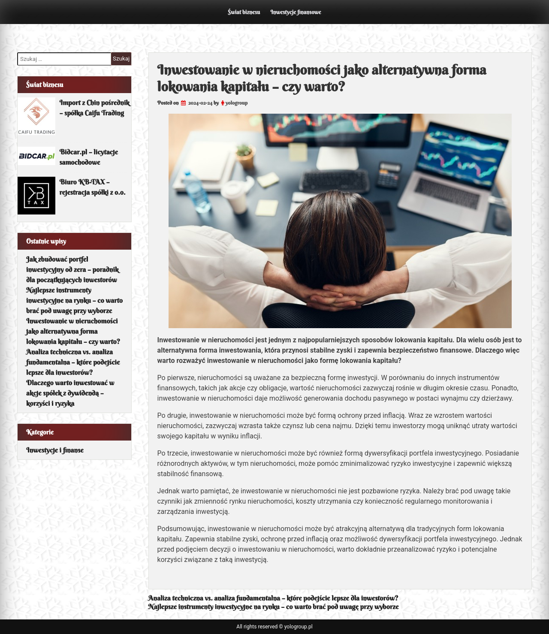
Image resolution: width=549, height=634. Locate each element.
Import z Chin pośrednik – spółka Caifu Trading (95, 107)
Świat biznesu (244, 12)
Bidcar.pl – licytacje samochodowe (89, 157)
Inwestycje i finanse (55, 450)
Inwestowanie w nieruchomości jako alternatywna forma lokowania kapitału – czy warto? (73, 331)
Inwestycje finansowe (295, 12)
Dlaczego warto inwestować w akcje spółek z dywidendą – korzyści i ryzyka (70, 393)
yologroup (236, 103)
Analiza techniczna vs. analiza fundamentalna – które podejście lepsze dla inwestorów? (273, 598)
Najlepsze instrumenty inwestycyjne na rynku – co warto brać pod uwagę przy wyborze (273, 606)
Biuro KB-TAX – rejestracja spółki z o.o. (93, 187)
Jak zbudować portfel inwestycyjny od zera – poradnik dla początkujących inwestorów (72, 269)
